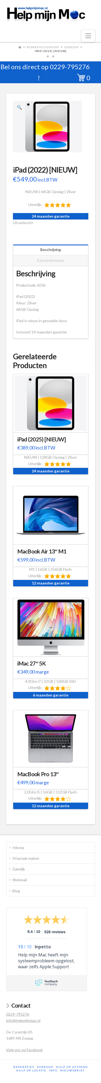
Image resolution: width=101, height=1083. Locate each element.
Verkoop (71, 47)
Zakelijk (18, 869)
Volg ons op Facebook (24, 1049)
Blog (16, 891)
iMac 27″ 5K (31, 663)
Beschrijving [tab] (50, 249)
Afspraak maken (25, 858)
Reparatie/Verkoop (43, 47)
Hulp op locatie (31, 1070)
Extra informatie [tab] (50, 260)
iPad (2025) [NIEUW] (41, 439)
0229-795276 (70, 67)
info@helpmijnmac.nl (23, 1020)
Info (53, 1070)
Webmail (19, 879)
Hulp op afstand (72, 1066)
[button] (88, 36)
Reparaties (23, 1066)
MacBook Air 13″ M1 (42, 551)
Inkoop (18, 847)
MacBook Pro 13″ (38, 774)
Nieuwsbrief (72, 1070)
